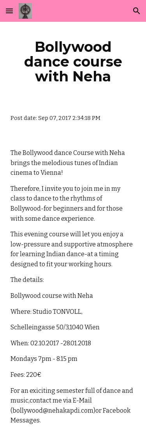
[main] (73, 61)
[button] (9, 10)
